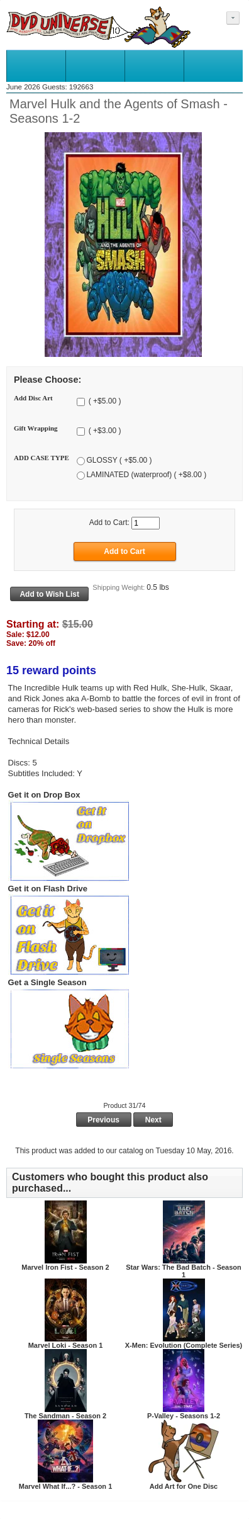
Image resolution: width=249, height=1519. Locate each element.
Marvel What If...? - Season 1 (66, 1486)
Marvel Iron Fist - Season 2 (65, 1267)
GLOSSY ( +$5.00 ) (119, 460)
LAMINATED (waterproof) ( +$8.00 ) (146, 475)
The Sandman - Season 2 (65, 1416)
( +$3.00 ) (103, 431)
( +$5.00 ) (103, 401)
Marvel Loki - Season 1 (65, 1345)
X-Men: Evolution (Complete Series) (183, 1345)
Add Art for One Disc (184, 1486)
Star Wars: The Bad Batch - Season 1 (183, 1271)
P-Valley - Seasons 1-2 (183, 1416)
